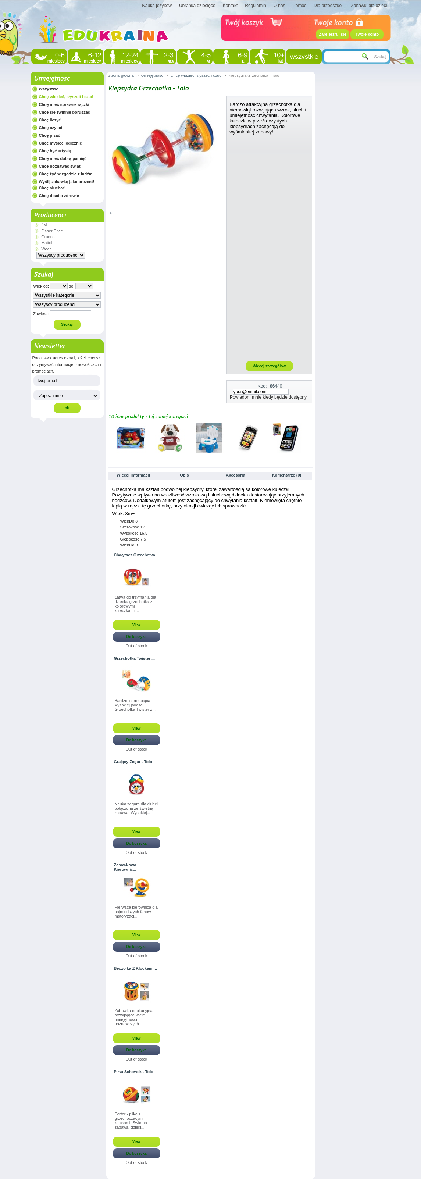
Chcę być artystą (55, 151)
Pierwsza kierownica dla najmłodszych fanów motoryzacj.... (136, 911)
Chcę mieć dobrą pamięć (63, 158)
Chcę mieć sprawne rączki (64, 104)
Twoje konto (367, 34)
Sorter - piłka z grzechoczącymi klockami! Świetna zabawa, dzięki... (131, 1120)
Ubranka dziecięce (197, 5)
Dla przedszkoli (328, 5)
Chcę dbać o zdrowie (59, 195)
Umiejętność (51, 78)
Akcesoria (235, 475)
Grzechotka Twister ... (134, 658)
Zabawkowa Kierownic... (125, 867)
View (136, 625)
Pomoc (299, 5)
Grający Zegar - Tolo (133, 761)
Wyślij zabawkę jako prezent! (66, 181)
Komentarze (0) (286, 475)
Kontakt (230, 5)
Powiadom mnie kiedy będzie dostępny (268, 397)
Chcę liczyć (50, 120)
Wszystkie (48, 89)
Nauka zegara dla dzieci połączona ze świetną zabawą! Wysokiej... (136, 808)
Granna (48, 237)
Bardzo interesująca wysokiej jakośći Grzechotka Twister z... (135, 705)
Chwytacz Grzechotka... (136, 555)
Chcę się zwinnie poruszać (64, 112)
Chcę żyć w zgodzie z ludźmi (66, 174)
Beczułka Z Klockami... (135, 968)
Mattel (46, 243)
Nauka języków (157, 5)
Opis (184, 475)
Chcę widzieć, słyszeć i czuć (66, 97)
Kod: (262, 386)
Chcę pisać (49, 135)
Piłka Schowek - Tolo (133, 1071)
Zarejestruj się (332, 34)
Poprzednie (109, 437)
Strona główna (121, 75)
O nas (279, 5)
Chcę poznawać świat (60, 166)
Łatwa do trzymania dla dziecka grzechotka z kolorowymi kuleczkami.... (135, 604)
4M (44, 224)
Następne (309, 437)
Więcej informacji (133, 475)
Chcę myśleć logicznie (60, 143)
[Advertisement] (269, 247)
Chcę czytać (51, 127)
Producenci (50, 215)
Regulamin (255, 5)
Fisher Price (52, 231)
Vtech (46, 249)
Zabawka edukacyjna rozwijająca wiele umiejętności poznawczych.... (134, 1017)
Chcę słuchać (52, 188)
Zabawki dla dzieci (369, 5)
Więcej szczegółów (269, 366)
